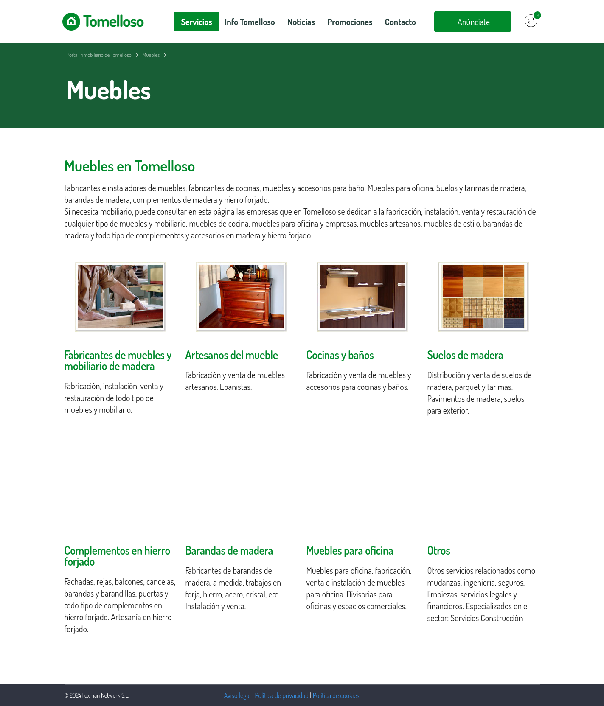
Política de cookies (336, 695)
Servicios (196, 21)
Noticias (301, 21)
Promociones (349, 21)
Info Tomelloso (250, 21)
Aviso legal (237, 695)
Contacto (400, 21)
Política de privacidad (282, 695)
